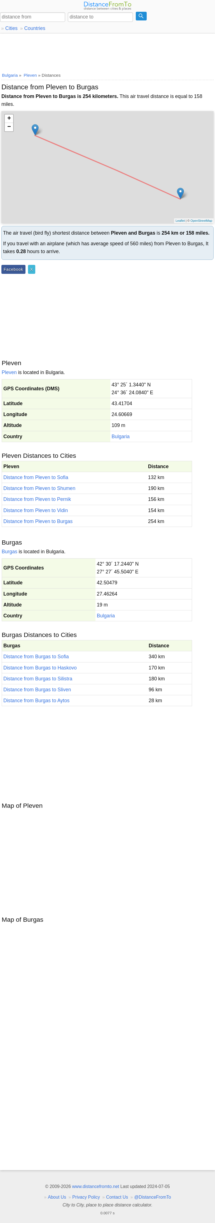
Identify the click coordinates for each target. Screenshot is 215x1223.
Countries (34, 28)
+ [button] (9, 119)
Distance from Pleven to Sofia (35, 477)
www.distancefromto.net (95, 1186)
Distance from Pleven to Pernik (37, 499)
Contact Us (117, 1197)
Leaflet (180, 220)
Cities (11, 28)
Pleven (9, 372)
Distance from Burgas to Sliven (37, 689)
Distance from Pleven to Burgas (38, 521)
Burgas (9, 551)
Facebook (13, 269)
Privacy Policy (86, 1197)
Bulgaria (121, 436)
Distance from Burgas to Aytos (36, 700)
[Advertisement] (107, 52)
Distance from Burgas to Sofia (36, 656)
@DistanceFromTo (152, 1197)
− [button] (9, 127)
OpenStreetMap (201, 220)
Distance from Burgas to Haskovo (40, 668)
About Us (57, 1197)
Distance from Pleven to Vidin (35, 510)
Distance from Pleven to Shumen (39, 488)
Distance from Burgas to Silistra (37, 678)
